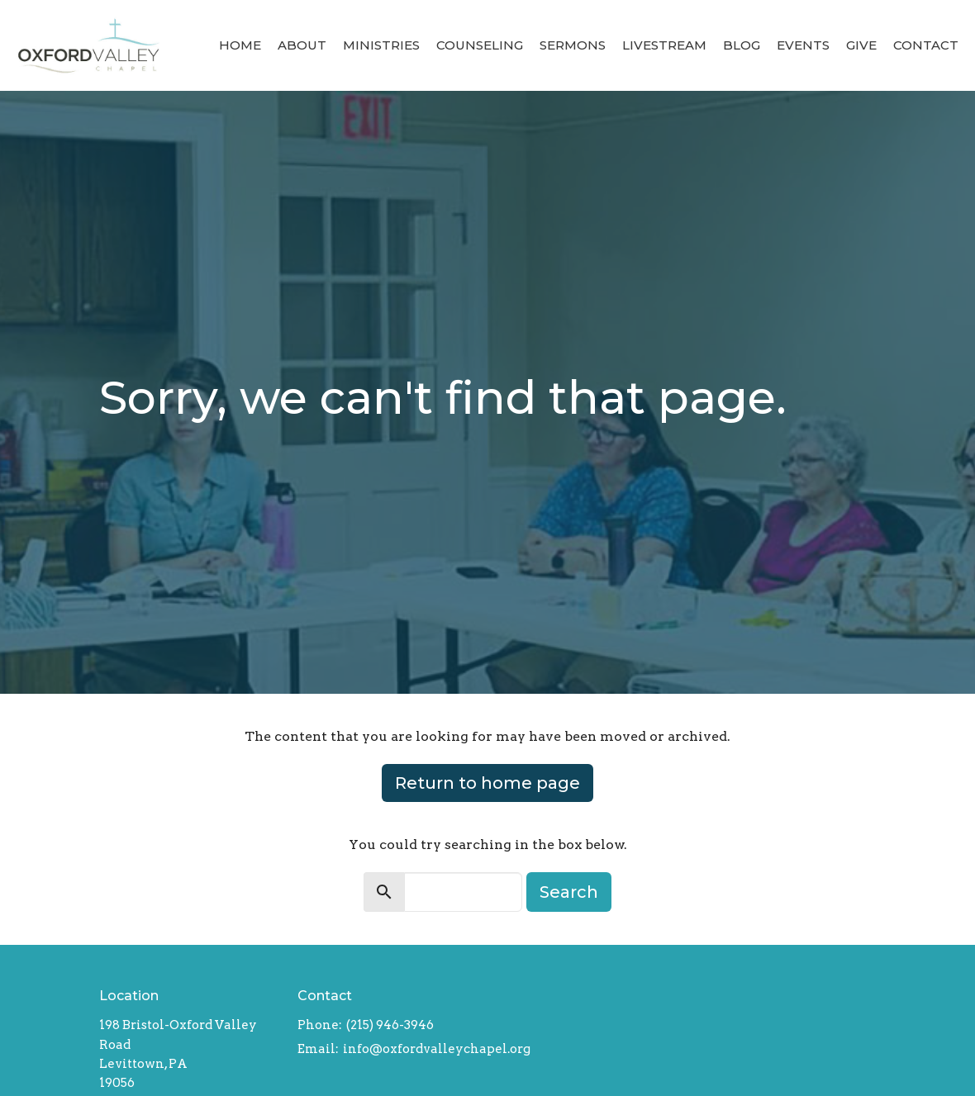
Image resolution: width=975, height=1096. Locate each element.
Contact (925, 45)
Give (861, 45)
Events (803, 45)
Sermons (573, 45)
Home (240, 45)
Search (569, 892)
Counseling (479, 45)
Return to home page (487, 783)
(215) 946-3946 (390, 1025)
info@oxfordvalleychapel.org (436, 1048)
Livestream (664, 45)
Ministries (381, 45)
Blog (741, 45)
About (302, 45)
